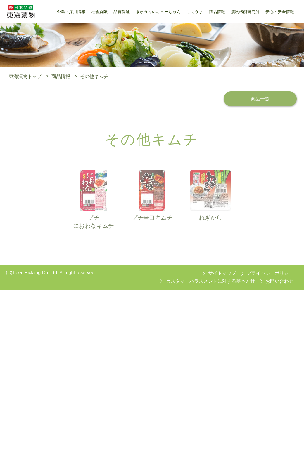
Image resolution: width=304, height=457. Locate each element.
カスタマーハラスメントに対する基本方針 (210, 281)
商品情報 (60, 76)
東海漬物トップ (25, 76)
